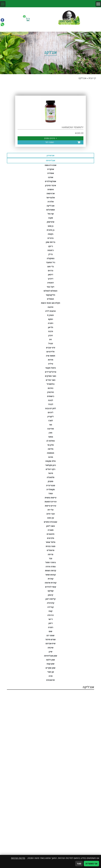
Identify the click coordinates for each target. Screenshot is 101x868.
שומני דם (50, 635)
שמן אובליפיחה (50, 655)
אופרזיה (50, 173)
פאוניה (50, 530)
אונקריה (50, 169)
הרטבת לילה (50, 311)
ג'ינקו (50, 246)
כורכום (50, 388)
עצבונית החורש (50, 522)
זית (50, 339)
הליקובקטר (50, 295)
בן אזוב (50, 226)
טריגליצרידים (50, 372)
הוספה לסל (49, 142)
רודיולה (50, 615)
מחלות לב (50, 440)
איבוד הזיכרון (50, 185)
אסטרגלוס (50, 209)
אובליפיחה (50, 160)
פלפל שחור (50, 542)
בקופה (50, 234)
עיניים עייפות (50, 505)
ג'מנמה (50, 250)
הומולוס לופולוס (50, 290)
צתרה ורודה (51, 566)
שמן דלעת (50, 659)
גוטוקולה (50, 258)
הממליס (50, 299)
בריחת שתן (50, 242)
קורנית (50, 578)
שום (50, 631)
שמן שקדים (50, 668)
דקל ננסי (50, 286)
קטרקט (50, 590)
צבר (50, 558)
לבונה (50, 400)
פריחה (50, 554)
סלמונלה (50, 477)
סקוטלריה (50, 489)
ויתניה (50, 323)
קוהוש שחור (50, 574)
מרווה (50, 457)
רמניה (50, 627)
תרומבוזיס (50, 680)
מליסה (50, 449)
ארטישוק (50, 222)
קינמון (50, 595)
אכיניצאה (51, 193)
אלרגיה (51, 201)
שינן (50, 651)
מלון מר (50, 445)
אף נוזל (51, 213)
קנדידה (50, 607)
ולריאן (50, 327)
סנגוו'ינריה (50, 485)
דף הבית (92, 78)
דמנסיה (50, 282)
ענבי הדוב (50, 513)
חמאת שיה (50, 355)
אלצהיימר (50, 197)
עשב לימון (50, 526)
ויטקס (50, 319)
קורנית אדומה (50, 582)
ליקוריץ (50, 416)
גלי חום (50, 266)
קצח (50, 611)
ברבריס (50, 238)
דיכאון (50, 274)
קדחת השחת (50, 570)
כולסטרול (50, 384)
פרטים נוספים (50, 138)
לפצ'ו (50, 420)
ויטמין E (50, 315)
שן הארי (50, 672)
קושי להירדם (50, 586)
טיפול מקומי (50, 368)
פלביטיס (50, 538)
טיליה (50, 363)
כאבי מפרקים (50, 376)
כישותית (50, 396)
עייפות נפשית (50, 497)
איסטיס (51, 189)
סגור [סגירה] (79, 863)
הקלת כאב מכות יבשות (50, 303)
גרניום (50, 270)
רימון (50, 623)
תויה (51, 676)
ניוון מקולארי (50, 465)
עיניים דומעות (51, 501)
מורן (50, 432)
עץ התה (50, 518)
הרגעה (50, 307)
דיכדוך (50, 278)
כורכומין (50, 392)
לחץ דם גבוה (50, 408)
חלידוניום (50, 351)
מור (50, 424)
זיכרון (50, 335)
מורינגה (50, 428)
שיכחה (50, 647)
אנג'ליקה (50, 205)
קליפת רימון (50, 599)
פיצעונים (50, 534)
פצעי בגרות (50, 546)
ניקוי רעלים (50, 469)
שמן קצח (50, 663)
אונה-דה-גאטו (50, 165)
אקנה (50, 218)
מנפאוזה (50, 453)
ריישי (50, 619)
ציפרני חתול (50, 562)
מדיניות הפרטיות (18, 858)
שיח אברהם (51, 643)
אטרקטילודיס (50, 181)
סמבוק (50, 481)
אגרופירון (50, 155)
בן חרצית (50, 230)
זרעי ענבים (50, 347)
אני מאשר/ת (91, 863)
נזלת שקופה (50, 461)
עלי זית (50, 509)
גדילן (50, 254)
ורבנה (50, 331)
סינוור (50, 473)
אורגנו (50, 177)
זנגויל (50, 343)
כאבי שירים (50, 380)
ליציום (50, 412)
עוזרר (50, 493)
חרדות (50, 359)
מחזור (50, 436)
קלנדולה (50, 603)
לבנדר (50, 404)
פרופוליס (50, 550)
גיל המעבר (50, 262)
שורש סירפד (50, 639)
